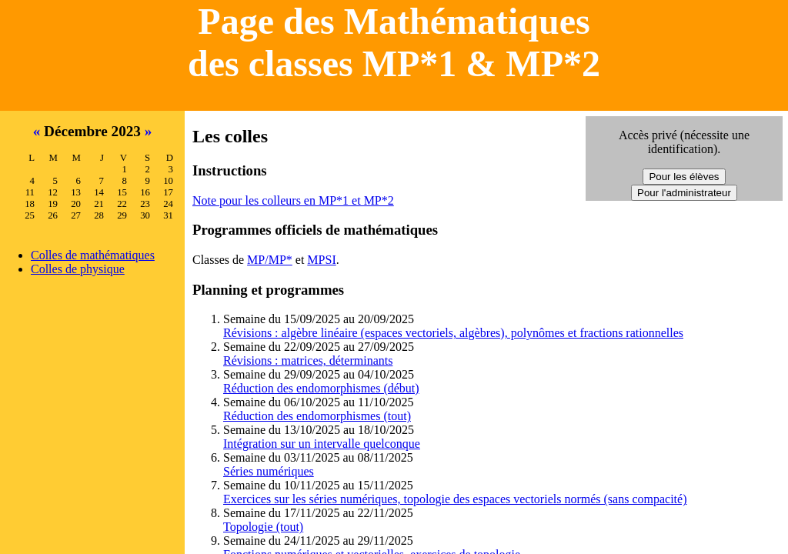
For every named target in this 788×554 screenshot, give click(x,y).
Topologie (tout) (263, 526)
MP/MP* (269, 259)
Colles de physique (78, 268)
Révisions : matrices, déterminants (307, 360)
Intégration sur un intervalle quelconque (321, 443)
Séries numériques (268, 471)
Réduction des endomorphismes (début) (321, 388)
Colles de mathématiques (93, 255)
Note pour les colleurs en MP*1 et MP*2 (293, 200)
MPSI (321, 259)
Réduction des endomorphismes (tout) (317, 415)
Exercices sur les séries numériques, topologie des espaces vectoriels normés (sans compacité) (454, 499)
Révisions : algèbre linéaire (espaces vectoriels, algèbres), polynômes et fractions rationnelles (453, 332)
